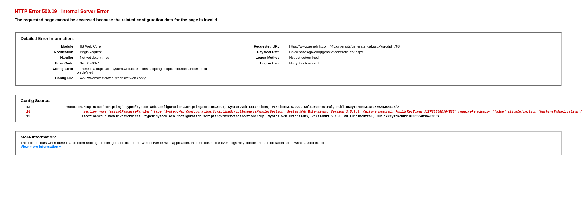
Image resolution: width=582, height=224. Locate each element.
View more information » (41, 149)
